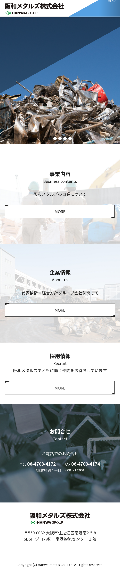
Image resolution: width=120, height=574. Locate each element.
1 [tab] (49, 138)
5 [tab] (70, 138)
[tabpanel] (60, 80)
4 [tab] (65, 138)
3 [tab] (59, 138)
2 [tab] (54, 138)
